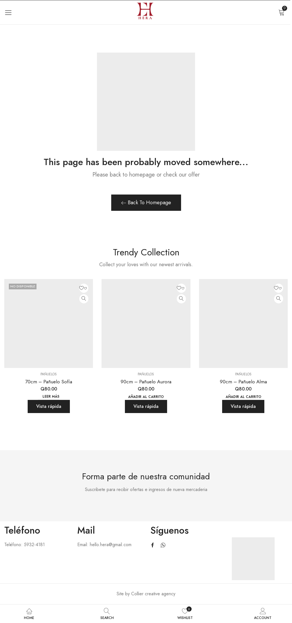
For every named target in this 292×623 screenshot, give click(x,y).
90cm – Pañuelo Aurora (146, 381)
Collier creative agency (153, 593)
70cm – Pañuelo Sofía (48, 381)
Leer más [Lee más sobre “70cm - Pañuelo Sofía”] (50, 396)
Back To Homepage (146, 202)
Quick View (83, 298)
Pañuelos (48, 374)
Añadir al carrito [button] (146, 397)
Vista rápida (48, 406)
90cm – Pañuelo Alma (243, 381)
